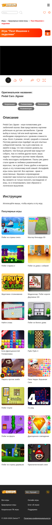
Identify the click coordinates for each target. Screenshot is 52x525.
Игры (4, 21)
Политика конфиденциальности (37, 518)
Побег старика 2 (13, 256)
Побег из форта (13, 426)
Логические (42, 104)
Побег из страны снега (13, 227)
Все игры (5, 500)
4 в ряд (39, 398)
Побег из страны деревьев (13, 455)
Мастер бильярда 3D (39, 227)
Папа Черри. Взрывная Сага (39, 371)
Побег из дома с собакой (39, 256)
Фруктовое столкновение (13, 284)
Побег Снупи (13, 398)
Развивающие (26, 109)
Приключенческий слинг (39, 455)
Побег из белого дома (39, 313)
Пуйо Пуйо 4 (39, 341)
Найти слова (13, 313)
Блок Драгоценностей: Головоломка (13, 342)
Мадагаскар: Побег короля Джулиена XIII (39, 285)
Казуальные (10, 104)
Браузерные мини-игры (18, 21)
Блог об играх (33, 505)
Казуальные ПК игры (10, 510)
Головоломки (26, 104)
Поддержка (32, 510)
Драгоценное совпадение (39, 426)
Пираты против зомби (13, 369)
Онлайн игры (33, 500)
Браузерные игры (9, 505)
